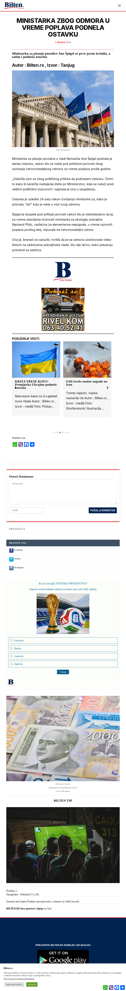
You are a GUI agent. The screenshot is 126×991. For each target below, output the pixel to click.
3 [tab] (60, 432)
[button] (15, 388)
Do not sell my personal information (19, 979)
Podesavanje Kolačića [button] (14, 984)
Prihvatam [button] (32, 984)
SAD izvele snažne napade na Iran (86, 383)
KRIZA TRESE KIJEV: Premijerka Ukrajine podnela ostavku (36, 385)
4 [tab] (63, 432)
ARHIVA (61, 42)
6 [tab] (68, 432)
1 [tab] (54, 432)
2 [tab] (57, 432)
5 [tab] (65, 432)
